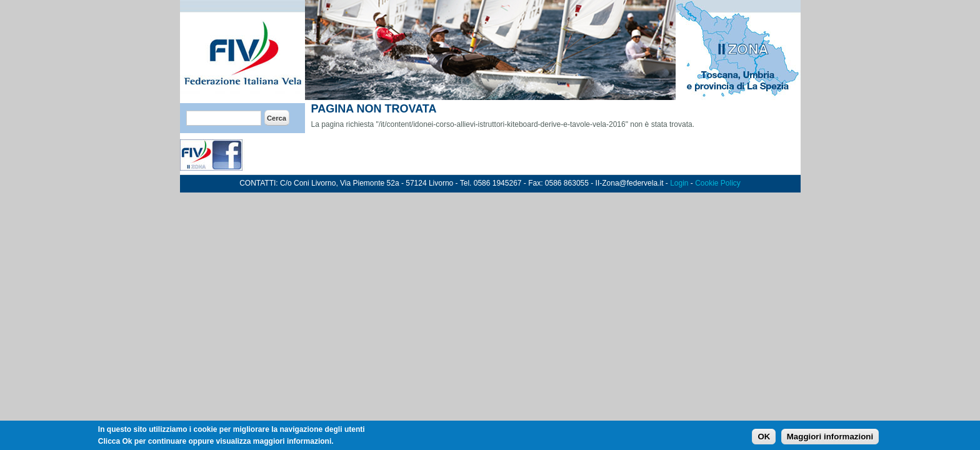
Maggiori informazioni (830, 438)
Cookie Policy (718, 183)
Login (679, 183)
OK (764, 438)
